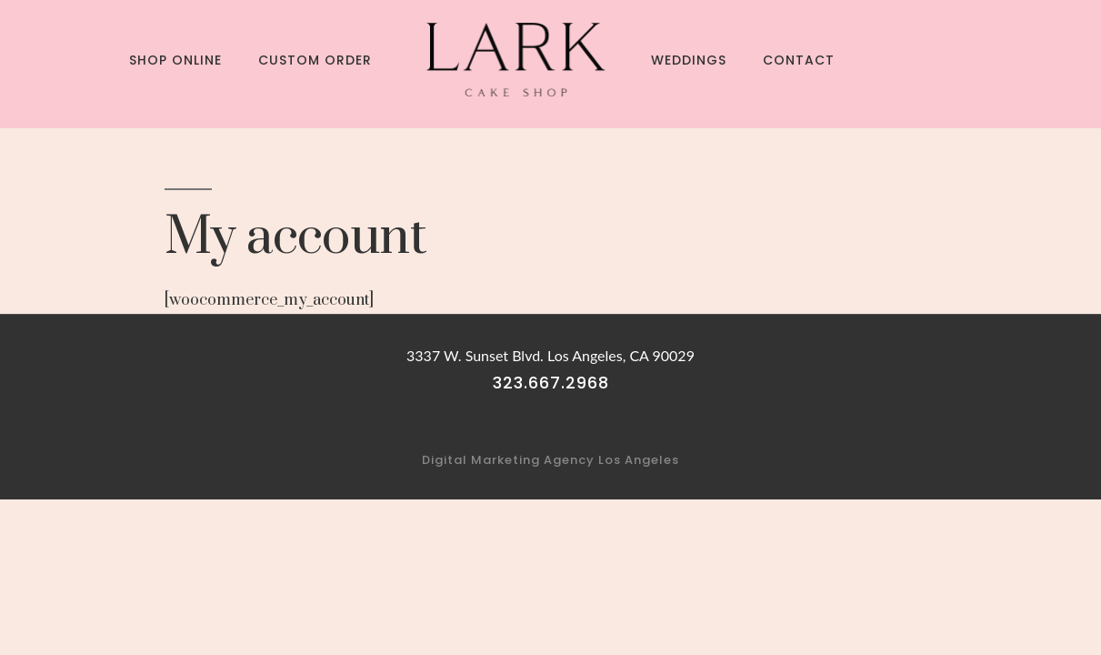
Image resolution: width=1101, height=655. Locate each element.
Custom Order (315, 60)
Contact (799, 60)
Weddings (688, 60)
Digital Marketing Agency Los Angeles (550, 460)
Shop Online (175, 60)
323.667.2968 (551, 382)
